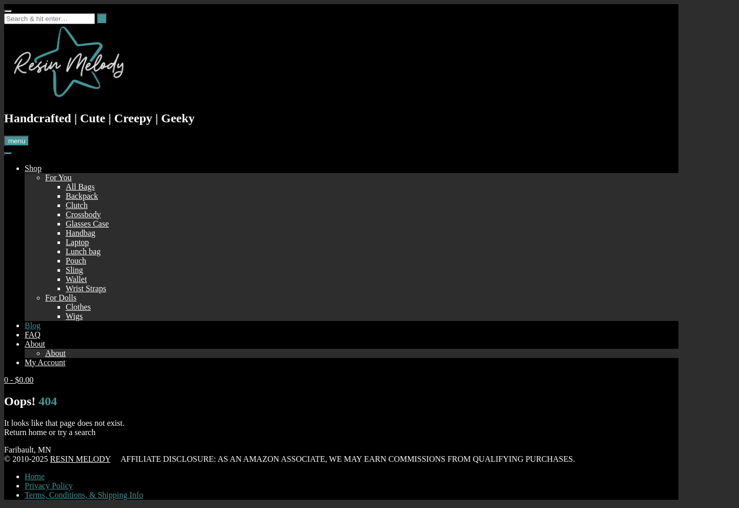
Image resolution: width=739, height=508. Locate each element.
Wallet (76, 279)
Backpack (82, 196)
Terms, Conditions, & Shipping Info (84, 495)
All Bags (80, 186)
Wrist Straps (86, 288)
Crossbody (83, 214)
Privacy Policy (49, 485)
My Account (45, 362)
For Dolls (60, 297)
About (35, 344)
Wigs (74, 316)
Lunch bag (83, 251)
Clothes (78, 307)
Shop (33, 168)
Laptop (77, 242)
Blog (33, 325)
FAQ (33, 334)
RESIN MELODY (80, 459)
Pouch (76, 260)
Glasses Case (87, 223)
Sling (74, 270)
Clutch (77, 205)
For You (58, 177)
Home (35, 476)
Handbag (80, 233)
